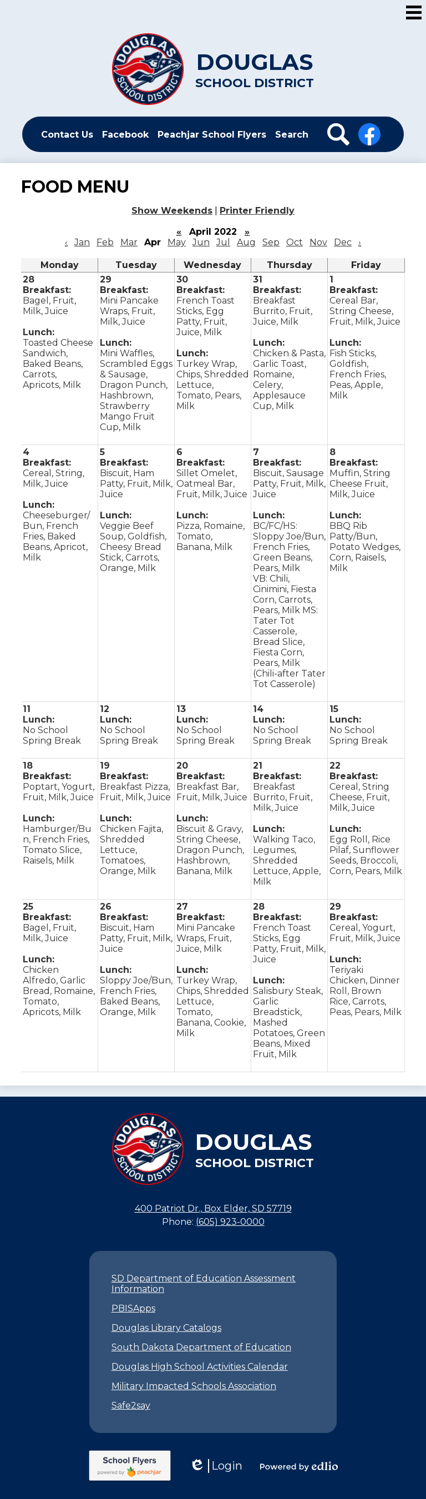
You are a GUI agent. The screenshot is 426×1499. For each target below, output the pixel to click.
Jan (82, 242)
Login (215, 1466)
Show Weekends (171, 210)
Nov (318, 242)
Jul (223, 242)
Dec (343, 242)
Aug (246, 242)
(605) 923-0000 (230, 1222)
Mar (129, 242)
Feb (105, 242)
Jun (201, 242)
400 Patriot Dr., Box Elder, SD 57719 (213, 1208)
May (177, 242)
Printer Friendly (257, 210)
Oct (294, 242)
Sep (271, 242)
